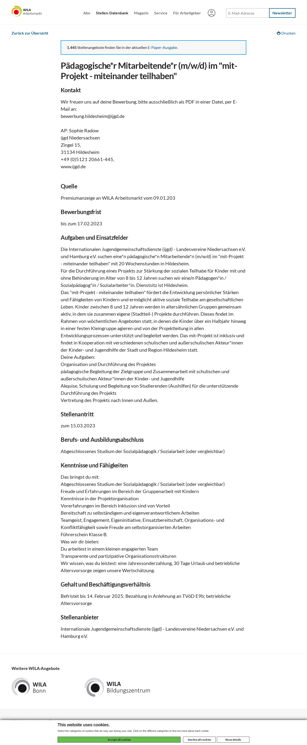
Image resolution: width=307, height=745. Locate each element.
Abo (86, 13)
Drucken (286, 33)
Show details (233, 739)
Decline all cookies (199, 739)
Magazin (141, 13)
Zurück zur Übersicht (30, 33)
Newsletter (282, 13)
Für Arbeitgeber (187, 13)
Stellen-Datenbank (112, 13)
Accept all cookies (119, 739)
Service (160, 13)
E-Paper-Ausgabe (162, 47)
